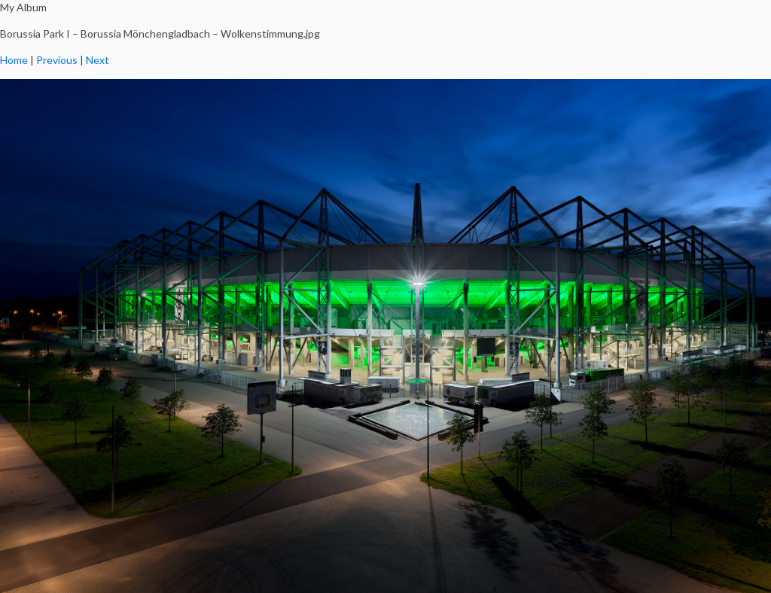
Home (14, 59)
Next (97, 59)
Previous (57, 59)
